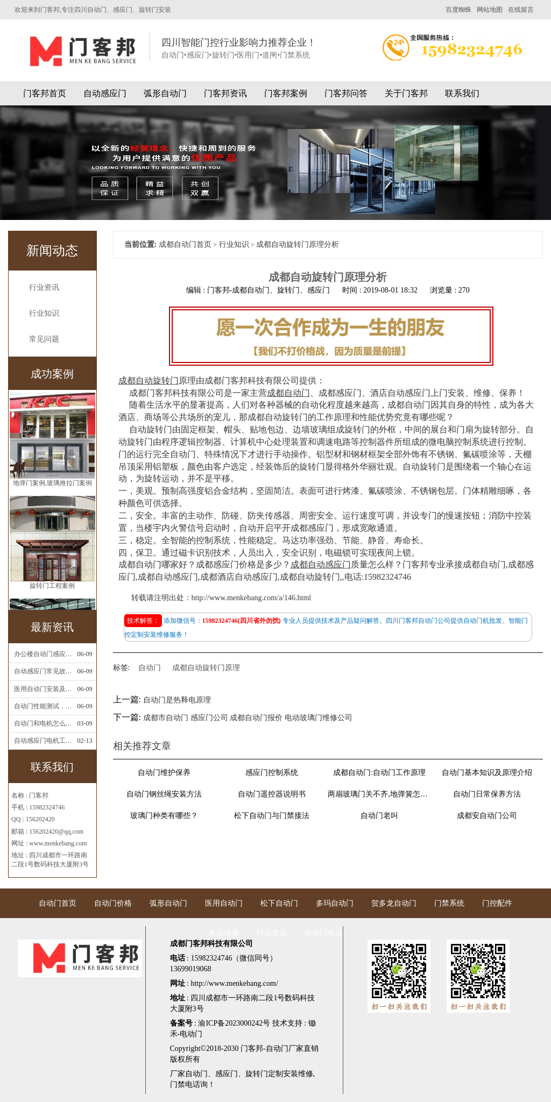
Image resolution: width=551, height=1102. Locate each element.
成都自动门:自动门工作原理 (379, 773)
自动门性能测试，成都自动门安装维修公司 (44, 706)
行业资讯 (44, 287)
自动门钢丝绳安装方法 (164, 794)
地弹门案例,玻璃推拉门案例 (52, 483)
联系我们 (462, 93)
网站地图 (490, 9)
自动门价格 (113, 903)
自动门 (149, 668)
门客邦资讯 (225, 93)
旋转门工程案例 (52, 585)
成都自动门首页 (185, 244)
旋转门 (256, 1074)
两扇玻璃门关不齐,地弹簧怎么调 (379, 794)
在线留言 (521, 9)
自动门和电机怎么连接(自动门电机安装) (44, 723)
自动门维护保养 (164, 773)
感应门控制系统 (271, 773)
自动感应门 (104, 93)
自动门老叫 (379, 816)
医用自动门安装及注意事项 (44, 689)
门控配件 (497, 903)
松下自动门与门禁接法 (271, 816)
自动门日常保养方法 (487, 794)
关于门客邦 (406, 93)
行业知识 (44, 313)
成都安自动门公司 (487, 816)
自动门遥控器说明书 (272, 794)
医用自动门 (224, 903)
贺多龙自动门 (393, 903)
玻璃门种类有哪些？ (164, 816)
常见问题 (44, 339)
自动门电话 (323, 933)
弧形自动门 (165, 93)
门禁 (177, 1084)
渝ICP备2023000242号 (234, 1023)
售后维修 (224, 933)
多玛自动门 (335, 903)
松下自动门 (279, 903)
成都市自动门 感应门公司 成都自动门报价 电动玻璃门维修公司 (247, 718)
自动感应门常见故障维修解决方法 (44, 671)
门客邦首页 (44, 93)
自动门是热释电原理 (177, 700)
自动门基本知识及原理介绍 (487, 773)
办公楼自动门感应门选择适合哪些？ (44, 654)
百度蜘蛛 (458, 9)
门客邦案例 (285, 93)
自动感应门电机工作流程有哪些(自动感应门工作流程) (44, 740)
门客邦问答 (346, 93)
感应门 (226, 1074)
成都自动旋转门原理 (206, 668)
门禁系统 (449, 903)
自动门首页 (57, 903)
